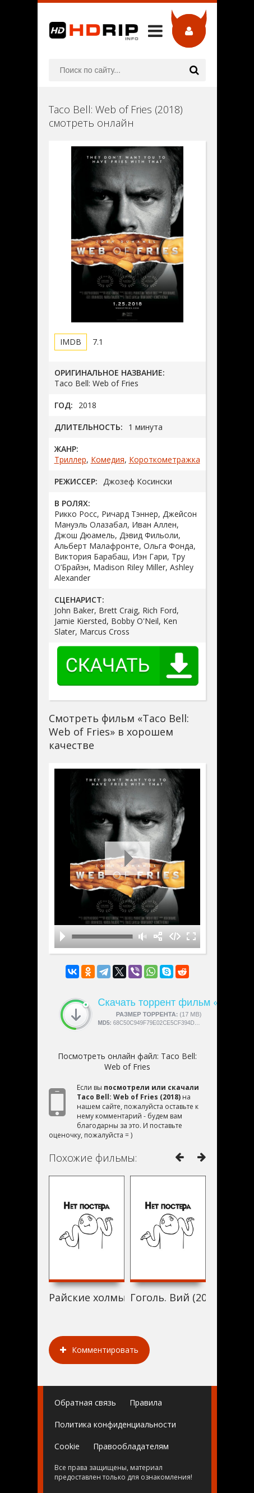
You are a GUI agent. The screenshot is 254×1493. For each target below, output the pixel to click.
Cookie (67, 1446)
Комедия (107, 459)
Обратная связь (85, 1402)
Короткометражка (164, 459)
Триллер (70, 459)
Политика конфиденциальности (115, 1424)
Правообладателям (131, 1446)
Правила (146, 1402)
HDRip (88, 31)
